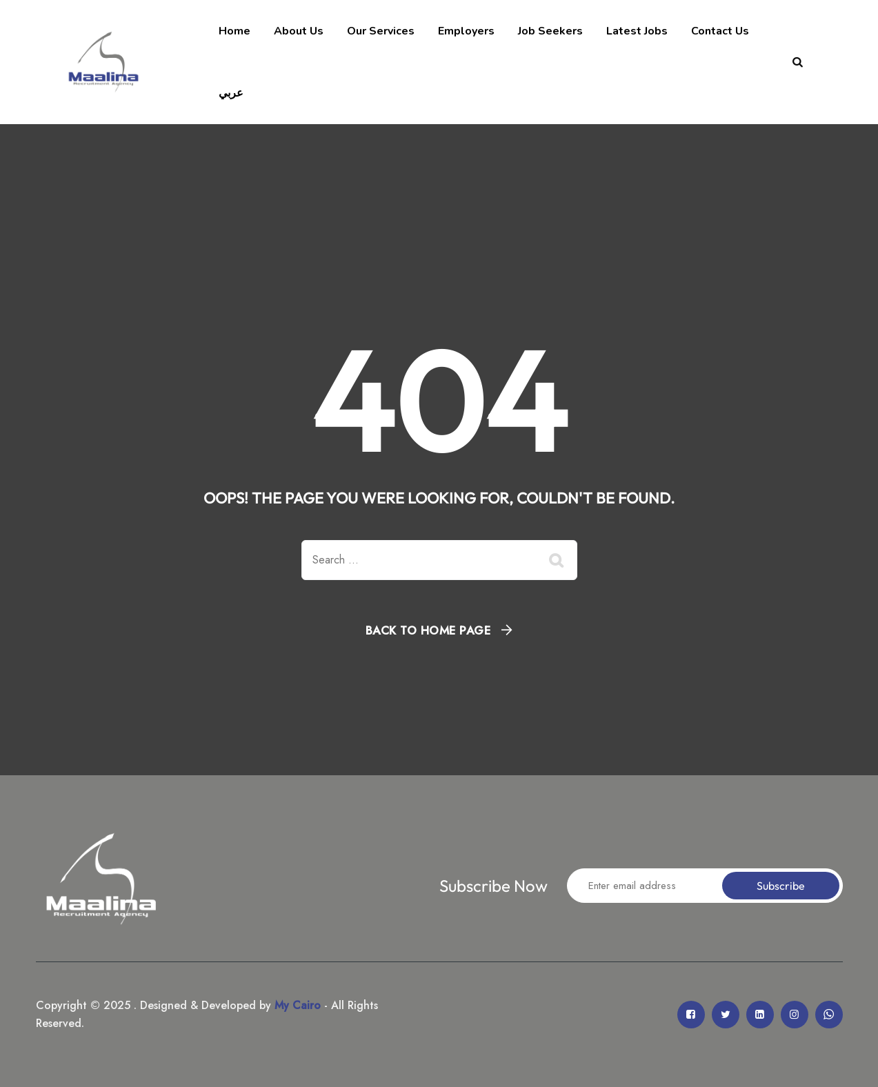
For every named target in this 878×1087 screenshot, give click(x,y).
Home (234, 31)
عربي (231, 93)
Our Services (381, 31)
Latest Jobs (637, 31)
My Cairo (296, 1005)
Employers (466, 31)
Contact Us (720, 31)
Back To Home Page (428, 630)
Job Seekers (550, 31)
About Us (298, 31)
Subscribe (781, 885)
